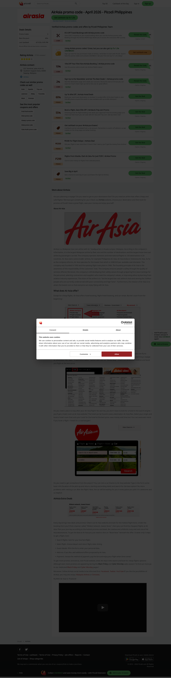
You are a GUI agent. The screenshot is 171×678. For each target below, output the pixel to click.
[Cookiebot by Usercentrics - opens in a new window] (122, 322)
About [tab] (118, 330)
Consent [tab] (53, 330)
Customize (85, 354)
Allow (117, 354)
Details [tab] (85, 330)
